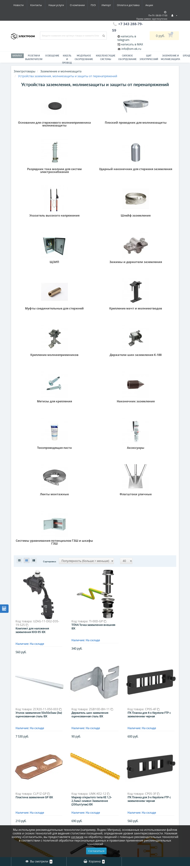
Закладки (104, 787)
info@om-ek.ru (131, 49)
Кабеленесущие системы (105, 57)
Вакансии (18, 787)
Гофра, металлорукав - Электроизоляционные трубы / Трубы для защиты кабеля (73, 781)
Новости (133, 5)
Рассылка (104, 793)
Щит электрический (148, 57)
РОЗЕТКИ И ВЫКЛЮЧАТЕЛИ (33, 57)
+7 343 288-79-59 (154, 788)
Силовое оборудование (127, 57)
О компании (43, 5)
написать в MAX (132, 44)
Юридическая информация (21, 810)
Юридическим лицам (27, 817)
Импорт (73, 5)
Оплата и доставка (96, 5)
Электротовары (24, 71)
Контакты (151, 5)
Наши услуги (21, 5)
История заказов (110, 782)
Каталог (17, 55)
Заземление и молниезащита (65, 793)
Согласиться (96, 851)
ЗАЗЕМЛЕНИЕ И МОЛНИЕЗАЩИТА (170, 57)
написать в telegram (127, 38)
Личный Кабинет (110, 776)
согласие (77, 837)
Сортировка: (49, 269)
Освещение (52, 55)
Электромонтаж (23, 798)
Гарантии (18, 793)
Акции (118, 5)
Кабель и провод (67, 59)
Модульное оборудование (84, 57)
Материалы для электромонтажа (66, 817)
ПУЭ (59, 5)
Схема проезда (22, 803)
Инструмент (63, 800)
